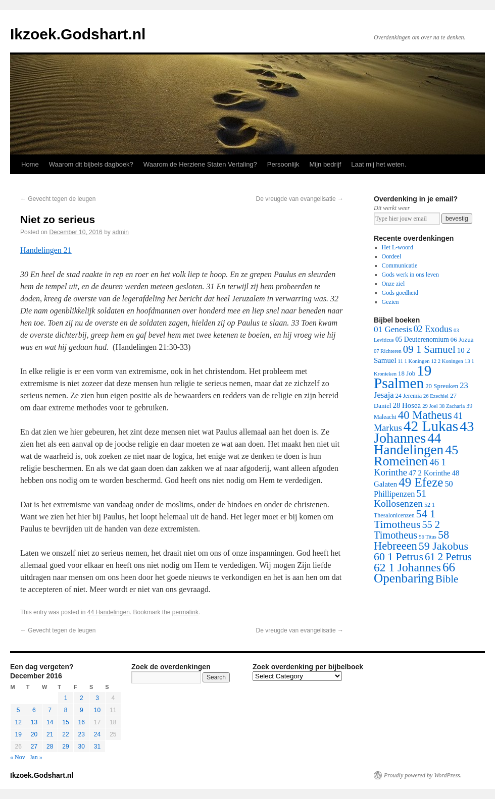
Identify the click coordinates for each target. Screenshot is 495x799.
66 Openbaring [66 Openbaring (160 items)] (414, 572)
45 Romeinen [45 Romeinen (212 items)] (416, 455)
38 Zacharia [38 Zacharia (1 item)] (452, 406)
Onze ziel (393, 283)
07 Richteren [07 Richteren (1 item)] (388, 351)
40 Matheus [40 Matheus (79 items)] (425, 415)
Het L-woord (397, 247)
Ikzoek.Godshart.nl (77, 34)
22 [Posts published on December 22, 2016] (65, 734)
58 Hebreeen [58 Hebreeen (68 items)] (411, 540)
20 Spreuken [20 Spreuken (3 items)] (441, 386)
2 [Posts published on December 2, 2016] (81, 698)
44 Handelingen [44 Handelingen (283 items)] (408, 444)
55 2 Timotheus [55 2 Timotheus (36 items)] (407, 530)
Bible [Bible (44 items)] (446, 579)
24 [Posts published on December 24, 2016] (97, 734)
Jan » (36, 757)
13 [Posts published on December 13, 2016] (34, 722)
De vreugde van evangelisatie (299, 198)
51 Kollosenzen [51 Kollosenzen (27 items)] (400, 498)
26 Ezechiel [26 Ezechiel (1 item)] (436, 396)
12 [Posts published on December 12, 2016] (18, 722)
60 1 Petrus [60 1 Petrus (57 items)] (398, 557)
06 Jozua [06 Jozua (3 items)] (462, 339)
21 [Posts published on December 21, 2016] (49, 734)
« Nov (17, 757)
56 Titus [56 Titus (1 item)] (427, 537)
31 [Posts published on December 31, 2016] (97, 746)
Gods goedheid (400, 292)
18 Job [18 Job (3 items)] (406, 373)
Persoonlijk (283, 164)
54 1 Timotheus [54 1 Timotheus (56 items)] (404, 519)
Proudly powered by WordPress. (423, 775)
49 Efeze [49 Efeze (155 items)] (421, 482)
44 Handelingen (108, 612)
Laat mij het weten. (378, 164)
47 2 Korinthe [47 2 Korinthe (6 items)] (429, 473)
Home (30, 164)
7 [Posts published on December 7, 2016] (50, 710)
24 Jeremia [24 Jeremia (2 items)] (408, 395)
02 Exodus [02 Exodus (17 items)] (433, 329)
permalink (185, 612)
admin (120, 232)
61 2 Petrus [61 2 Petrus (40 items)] (448, 556)
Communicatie (400, 265)
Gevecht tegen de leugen (57, 198)
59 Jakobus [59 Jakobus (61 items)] (443, 546)
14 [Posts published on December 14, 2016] (49, 722)
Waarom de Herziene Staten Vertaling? (200, 164)
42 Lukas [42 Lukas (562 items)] (431, 426)
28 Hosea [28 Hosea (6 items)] (407, 405)
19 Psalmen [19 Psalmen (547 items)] (402, 376)
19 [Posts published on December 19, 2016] (18, 734)
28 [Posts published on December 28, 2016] (49, 746)
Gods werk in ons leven (410, 274)
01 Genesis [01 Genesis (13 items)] (393, 329)
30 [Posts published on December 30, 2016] (81, 746)
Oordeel (392, 256)
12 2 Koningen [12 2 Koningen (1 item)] (447, 361)
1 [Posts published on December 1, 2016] (66, 698)
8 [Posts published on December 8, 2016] (66, 710)
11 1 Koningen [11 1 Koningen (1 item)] (414, 361)
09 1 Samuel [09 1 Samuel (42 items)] (429, 349)
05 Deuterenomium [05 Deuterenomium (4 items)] (422, 339)
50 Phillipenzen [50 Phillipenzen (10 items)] (413, 489)
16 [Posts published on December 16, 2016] (81, 722)
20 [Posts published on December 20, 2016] (34, 734)
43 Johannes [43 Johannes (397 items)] (424, 432)
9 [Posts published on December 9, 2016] (81, 710)
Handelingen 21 (46, 250)
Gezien (390, 301)
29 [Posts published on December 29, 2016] (65, 746)
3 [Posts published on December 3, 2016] (97, 698)
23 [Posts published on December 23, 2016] (81, 734)
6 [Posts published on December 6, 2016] (34, 710)
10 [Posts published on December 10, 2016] (97, 710)
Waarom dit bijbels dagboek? (91, 164)
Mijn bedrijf (325, 164)
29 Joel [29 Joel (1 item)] (430, 406)
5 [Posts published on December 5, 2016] (18, 710)
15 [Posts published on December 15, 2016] (65, 722)
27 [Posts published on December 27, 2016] (34, 746)
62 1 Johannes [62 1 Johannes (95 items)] (407, 567)
